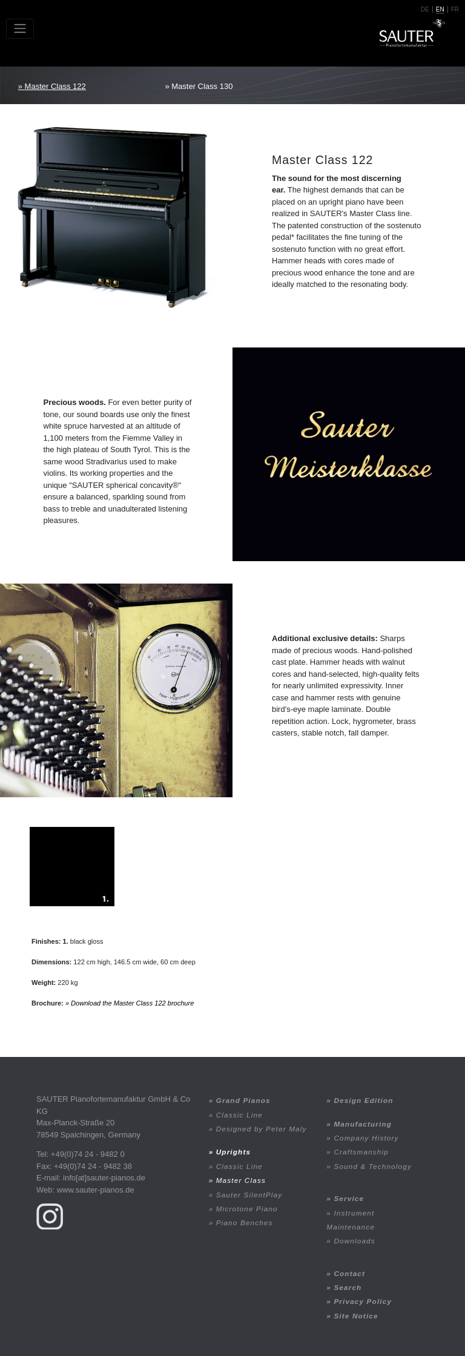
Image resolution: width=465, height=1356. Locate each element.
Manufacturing (363, 1124)
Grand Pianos (243, 1100)
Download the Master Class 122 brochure (132, 1003)
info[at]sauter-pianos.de (104, 1177)
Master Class (241, 1180)
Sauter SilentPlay (249, 1195)
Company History (366, 1138)
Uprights (233, 1152)
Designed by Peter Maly (261, 1129)
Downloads (354, 1241)
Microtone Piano (247, 1209)
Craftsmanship (361, 1152)
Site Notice (356, 1316)
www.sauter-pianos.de (95, 1189)
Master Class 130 (201, 86)
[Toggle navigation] (20, 29)
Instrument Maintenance (350, 1220)
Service (349, 1198)
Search (347, 1287)
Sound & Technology (373, 1166)
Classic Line (239, 1115)
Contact (349, 1273)
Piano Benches (244, 1222)
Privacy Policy (363, 1301)
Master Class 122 (55, 86)
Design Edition (363, 1100)
